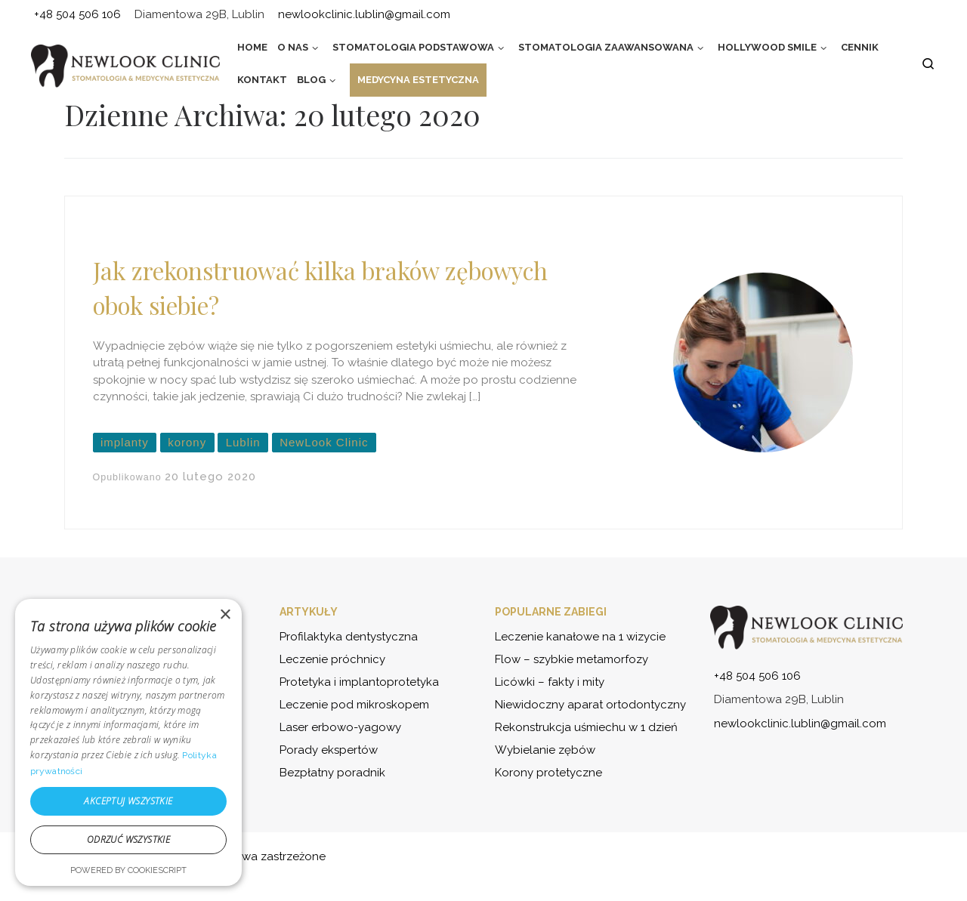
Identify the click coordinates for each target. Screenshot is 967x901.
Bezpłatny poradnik (332, 772)
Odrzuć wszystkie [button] (128, 839)
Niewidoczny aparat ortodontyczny (590, 704)
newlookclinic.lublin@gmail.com (800, 723)
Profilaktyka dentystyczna (349, 636)
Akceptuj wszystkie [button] (128, 801)
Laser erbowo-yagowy (340, 727)
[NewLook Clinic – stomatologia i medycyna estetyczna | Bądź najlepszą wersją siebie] (125, 66)
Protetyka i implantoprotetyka (359, 682)
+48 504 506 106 (757, 676)
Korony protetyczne (548, 772)
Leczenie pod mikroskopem (354, 704)
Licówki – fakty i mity (549, 682)
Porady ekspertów (329, 750)
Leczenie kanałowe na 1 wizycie (580, 636)
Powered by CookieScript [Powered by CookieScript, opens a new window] (128, 870)
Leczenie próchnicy (332, 659)
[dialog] (128, 742)
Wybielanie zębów (545, 750)
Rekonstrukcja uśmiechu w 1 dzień (586, 727)
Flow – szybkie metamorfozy (571, 659)
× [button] (224, 615)
